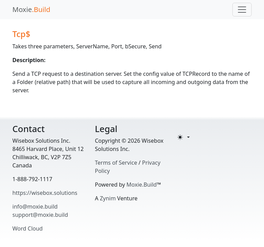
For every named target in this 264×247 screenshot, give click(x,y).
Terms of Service (116, 162)
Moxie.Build (141, 184)
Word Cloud (27, 228)
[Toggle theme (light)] (183, 137)
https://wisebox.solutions (44, 193)
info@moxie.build (35, 206)
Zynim (108, 198)
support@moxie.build (40, 215)
